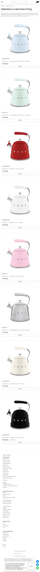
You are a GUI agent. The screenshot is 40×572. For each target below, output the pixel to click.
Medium (4, 544)
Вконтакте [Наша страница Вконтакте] (5, 537)
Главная (2, 6)
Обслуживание (5, 525)
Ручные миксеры (6, 511)
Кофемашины (5, 465)
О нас (4, 522)
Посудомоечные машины (7, 478)
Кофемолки (5, 487)
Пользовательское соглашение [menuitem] (20, 556)
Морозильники (5, 474)
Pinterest (4, 546)
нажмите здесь (19, 568)
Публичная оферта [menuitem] (17, 553)
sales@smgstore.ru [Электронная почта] (6, 535)
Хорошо (31, 566)
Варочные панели (6, 460)
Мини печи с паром (6, 514)
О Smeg (4, 524)
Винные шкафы (6, 471)
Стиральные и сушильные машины (9, 476)
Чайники (4, 492)
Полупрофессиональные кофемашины (10, 485)
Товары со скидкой (6, 455)
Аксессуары (5, 480)
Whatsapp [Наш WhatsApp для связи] (4, 540)
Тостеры (4, 495)
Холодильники (5, 473)
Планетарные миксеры (7, 509)
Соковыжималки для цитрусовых (9, 497)
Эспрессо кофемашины (7, 500)
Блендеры (5, 507)
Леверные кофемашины (7, 484)
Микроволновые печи (7, 463)
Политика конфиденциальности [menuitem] (20, 551)
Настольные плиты (6, 512)
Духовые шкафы (6, 458)
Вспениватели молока (7, 503)
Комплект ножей (6, 515)
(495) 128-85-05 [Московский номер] (6, 532)
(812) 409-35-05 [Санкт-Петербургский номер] (6, 534)
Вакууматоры (5, 469)
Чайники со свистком (7, 494)
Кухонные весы (5, 517)
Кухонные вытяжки (6, 461)
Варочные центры (6, 466)
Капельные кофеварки (7, 501)
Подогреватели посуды (7, 468)
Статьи (4, 527)
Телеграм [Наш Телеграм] (4, 539)
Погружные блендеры (7, 506)
